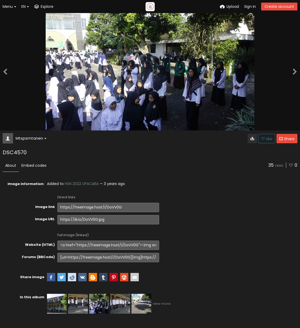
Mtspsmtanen (31, 138)
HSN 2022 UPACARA (82, 183)
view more (162, 303)
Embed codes (33, 165)
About (10, 165)
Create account (279, 6)
